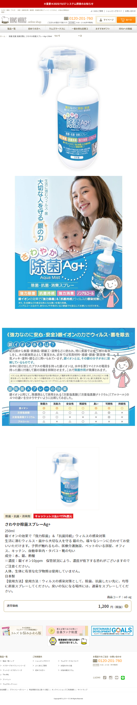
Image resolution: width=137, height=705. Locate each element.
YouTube (116, 677)
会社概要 (3, 690)
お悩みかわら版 (66, 666)
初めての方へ (34, 29)
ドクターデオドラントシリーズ (14, 666)
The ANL (6, 675)
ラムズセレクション (10, 684)
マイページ (106, 20)
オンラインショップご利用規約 (63, 690)
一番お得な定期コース (80, 30)
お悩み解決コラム (67, 670)
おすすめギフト (103, 29)
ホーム (2, 36)
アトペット (7, 680)
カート (126, 20)
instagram (110, 677)
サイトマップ (82, 690)
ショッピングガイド (114, 11)
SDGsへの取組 (125, 29)
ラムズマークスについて (57, 30)
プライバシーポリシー (18, 690)
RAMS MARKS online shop (21, 19)
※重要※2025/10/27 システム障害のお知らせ (68, 3)
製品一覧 (11, 29)
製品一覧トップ (8, 661)
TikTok (104, 677)
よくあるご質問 (97, 11)
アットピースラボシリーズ (12, 670)
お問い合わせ (130, 11)
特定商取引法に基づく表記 (39, 690)
